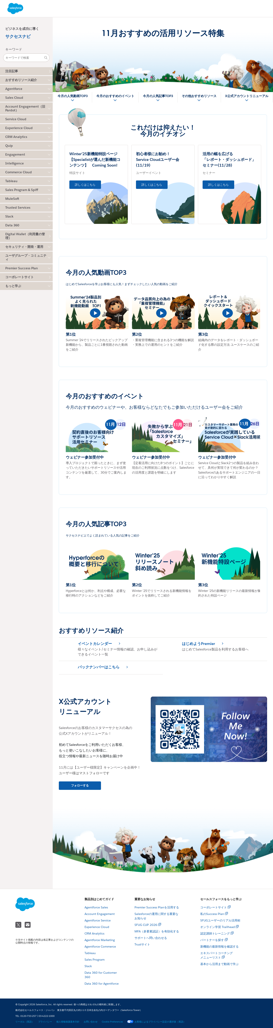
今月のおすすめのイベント (115, 96)
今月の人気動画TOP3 (73, 96)
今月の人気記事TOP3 (158, 96)
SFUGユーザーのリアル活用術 (220, 920)
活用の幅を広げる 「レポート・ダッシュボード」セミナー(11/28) (229, 159)
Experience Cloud (97, 927)
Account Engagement (100, 914)
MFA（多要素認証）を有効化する (156, 931)
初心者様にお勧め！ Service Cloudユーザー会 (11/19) (161, 159)
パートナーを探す (212, 940)
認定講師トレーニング (215, 933)
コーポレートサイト (19, 277)
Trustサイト (142, 944)
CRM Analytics (94, 933)
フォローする (80, 785)
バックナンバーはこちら (99, 667)
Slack (88, 966)
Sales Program (95, 959)
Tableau (90, 953)
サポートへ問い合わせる (150, 938)
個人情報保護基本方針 (67, 1021)
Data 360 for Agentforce (102, 983)
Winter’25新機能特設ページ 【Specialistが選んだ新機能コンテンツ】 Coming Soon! (97, 159)
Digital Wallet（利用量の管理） (25, 236)
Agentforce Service (98, 920)
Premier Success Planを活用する (156, 907)
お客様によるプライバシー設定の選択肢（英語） (156, 1021)
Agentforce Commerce (100, 946)
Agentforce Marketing (100, 940)
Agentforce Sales (96, 907)
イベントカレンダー (95, 643)
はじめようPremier (198, 643)
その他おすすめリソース (199, 96)
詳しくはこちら (85, 185)
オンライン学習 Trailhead (217, 927)
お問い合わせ (91, 1021)
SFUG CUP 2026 (145, 925)
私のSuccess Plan (212, 914)
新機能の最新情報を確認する (219, 946)
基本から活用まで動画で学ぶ (219, 964)
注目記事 (11, 71)
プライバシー (45, 1021)
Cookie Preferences (112, 1021)
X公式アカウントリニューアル (246, 96)
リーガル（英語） (24, 1021)
